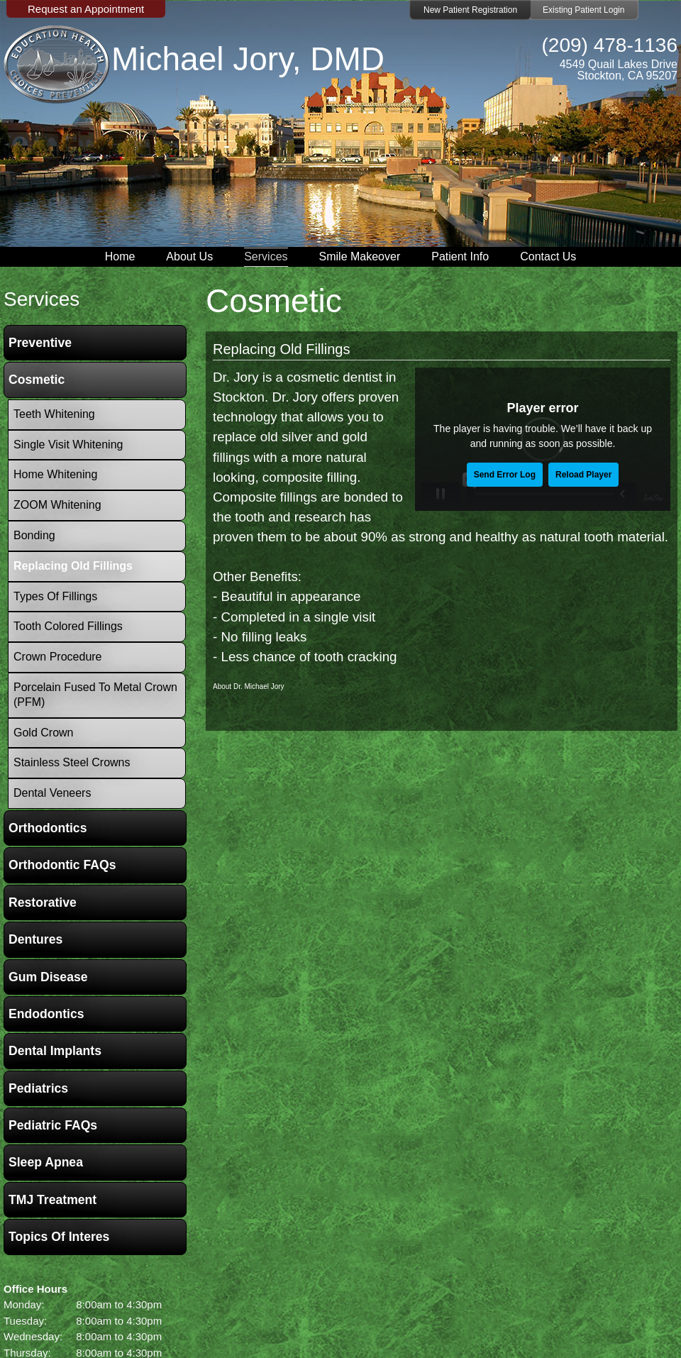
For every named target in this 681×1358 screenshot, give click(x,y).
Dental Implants (55, 1051)
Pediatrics (38, 1088)
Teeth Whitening (54, 414)
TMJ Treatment (52, 1200)
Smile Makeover (360, 256)
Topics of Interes (59, 1237)
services (41, 299)
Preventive (40, 343)
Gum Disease (48, 977)
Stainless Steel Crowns (72, 762)
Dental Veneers (52, 793)
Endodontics (46, 1014)
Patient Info (460, 256)
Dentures (35, 939)
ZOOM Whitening (57, 505)
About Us (189, 256)
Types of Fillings (55, 596)
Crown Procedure (57, 657)
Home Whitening (55, 474)
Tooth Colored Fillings (68, 626)
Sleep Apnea (46, 1162)
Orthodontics (48, 828)
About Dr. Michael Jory (248, 686)
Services (265, 256)
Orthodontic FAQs (62, 865)
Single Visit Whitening (68, 444)
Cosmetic (37, 379)
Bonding (34, 535)
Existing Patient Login (583, 10)
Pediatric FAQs (53, 1125)
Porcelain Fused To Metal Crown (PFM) (95, 694)
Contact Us (548, 256)
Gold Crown (43, 733)
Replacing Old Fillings (281, 349)
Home (120, 256)
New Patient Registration (470, 10)
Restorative (43, 902)
